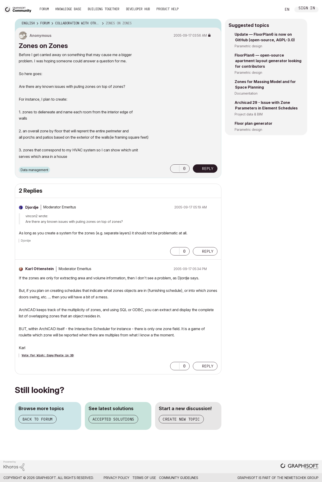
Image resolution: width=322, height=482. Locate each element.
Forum (44, 9)
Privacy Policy (116, 478)
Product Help (167, 9)
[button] (174, 168)
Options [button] (215, 23)
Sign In (307, 8)
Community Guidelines (178, 478)
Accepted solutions (113, 419)
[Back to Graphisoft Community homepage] (19, 9)
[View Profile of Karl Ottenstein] (39, 268)
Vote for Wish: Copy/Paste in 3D (47, 355)
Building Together (103, 9)
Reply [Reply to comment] (208, 251)
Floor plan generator (253, 123)
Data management (34, 170)
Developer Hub (138, 9)
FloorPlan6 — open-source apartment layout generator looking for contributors (268, 61)
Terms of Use (144, 478)
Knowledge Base (68, 9)
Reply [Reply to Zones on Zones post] (208, 168)
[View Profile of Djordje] (31, 207)
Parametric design (248, 46)
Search (273, 9)
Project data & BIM (249, 114)
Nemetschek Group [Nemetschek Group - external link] (301, 478)
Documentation (246, 93)
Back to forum (37, 419)
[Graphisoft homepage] (300, 466)
